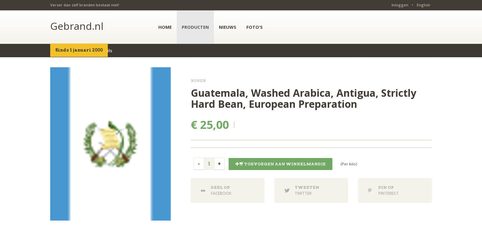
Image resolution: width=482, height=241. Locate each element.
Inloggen (400, 4)
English (423, 4)
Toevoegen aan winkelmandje (280, 163)
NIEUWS (227, 27)
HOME (165, 27)
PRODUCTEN (195, 27)
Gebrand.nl (76, 26)
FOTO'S (254, 27)
